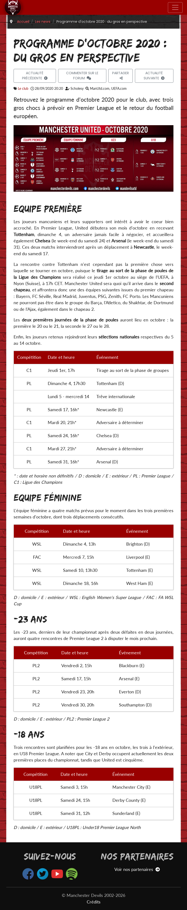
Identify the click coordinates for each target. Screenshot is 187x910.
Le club (23, 88)
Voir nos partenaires (137, 869)
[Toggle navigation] (175, 7)
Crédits (94, 901)
